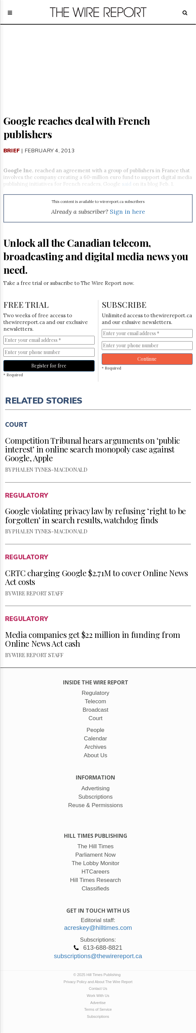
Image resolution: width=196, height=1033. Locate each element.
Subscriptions (98, 1016)
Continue (147, 359)
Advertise (98, 1003)
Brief (11, 150)
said (126, 184)
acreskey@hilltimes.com (98, 927)
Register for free (48, 365)
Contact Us (98, 988)
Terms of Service (98, 1009)
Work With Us (98, 996)
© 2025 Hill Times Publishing (98, 975)
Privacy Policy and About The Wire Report (98, 982)
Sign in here (127, 211)
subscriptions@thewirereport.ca (98, 956)
